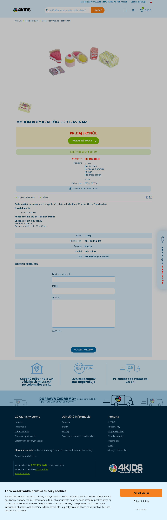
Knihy (110, 445)
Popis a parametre (26, 197)
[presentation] (74, 339)
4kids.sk (18, 21)
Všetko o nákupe (138, 2)
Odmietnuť (141, 509)
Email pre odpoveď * (62, 274)
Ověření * (56, 331)
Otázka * (56, 297)
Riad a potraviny (31, 21)
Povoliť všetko (141, 492)
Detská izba (113, 440)
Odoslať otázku (83, 349)
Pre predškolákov (93, 174)
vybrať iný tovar (84, 140)
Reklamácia (20, 426)
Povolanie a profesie (94, 168)
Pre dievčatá (91, 166)
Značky (65, 426)
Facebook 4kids (22, 473)
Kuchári (88, 171)
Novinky (65, 431)
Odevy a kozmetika (117, 450)
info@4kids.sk (41, 469)
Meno (55, 285)
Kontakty (19, 422)
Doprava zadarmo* (57, 398)
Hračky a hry (114, 426)
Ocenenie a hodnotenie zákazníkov (78, 436)
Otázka (45, 197)
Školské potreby (115, 436)
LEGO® (111, 422)
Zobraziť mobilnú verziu (26, 456)
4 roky (88, 163)
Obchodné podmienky (25, 436)
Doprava (66, 422)
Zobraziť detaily (141, 501)
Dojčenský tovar (116, 431)
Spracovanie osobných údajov (29, 440)
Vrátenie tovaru (22, 431)
